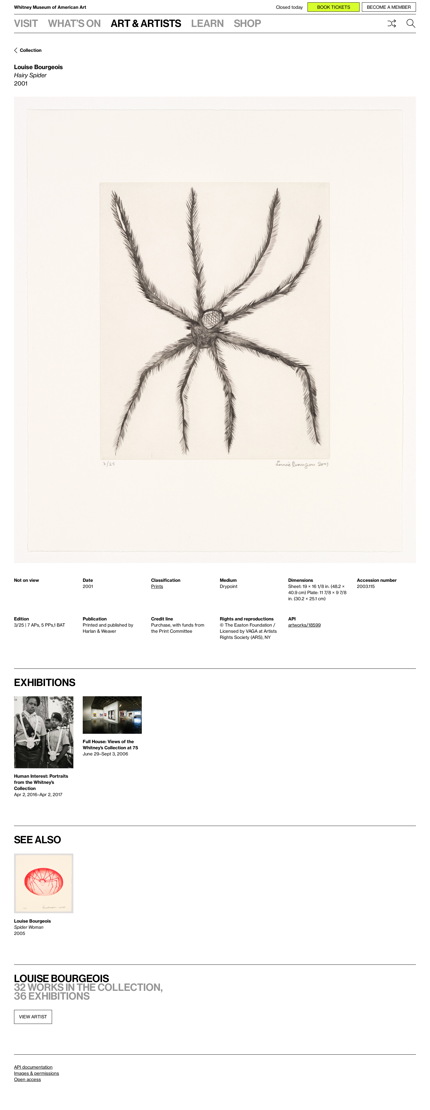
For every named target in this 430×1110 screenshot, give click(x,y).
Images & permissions (36, 1073)
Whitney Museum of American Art (50, 7)
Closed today (289, 7)
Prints (157, 586)
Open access (27, 1079)
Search (411, 23)
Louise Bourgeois (38, 66)
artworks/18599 (304, 624)
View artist (33, 1016)
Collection (31, 50)
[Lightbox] (215, 330)
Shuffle (391, 23)
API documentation (33, 1067)
